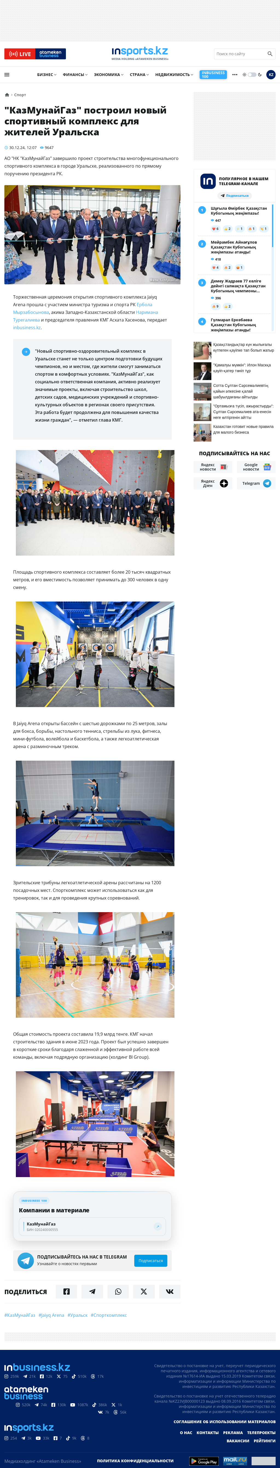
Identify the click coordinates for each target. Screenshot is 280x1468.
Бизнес (45, 75)
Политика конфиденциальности (135, 1461)
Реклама (233, 1433)
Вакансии (238, 1441)
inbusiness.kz (27, 328)
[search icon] (270, 54)
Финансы (73, 75)
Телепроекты (261, 1433)
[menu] (7, 75)
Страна (137, 75)
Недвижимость (172, 75)
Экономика (107, 75)
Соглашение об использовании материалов (225, 1422)
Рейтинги (265, 1441)
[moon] (260, 76)
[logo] (140, 54)
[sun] (244, 76)
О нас (186, 1433)
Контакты (208, 1433)
